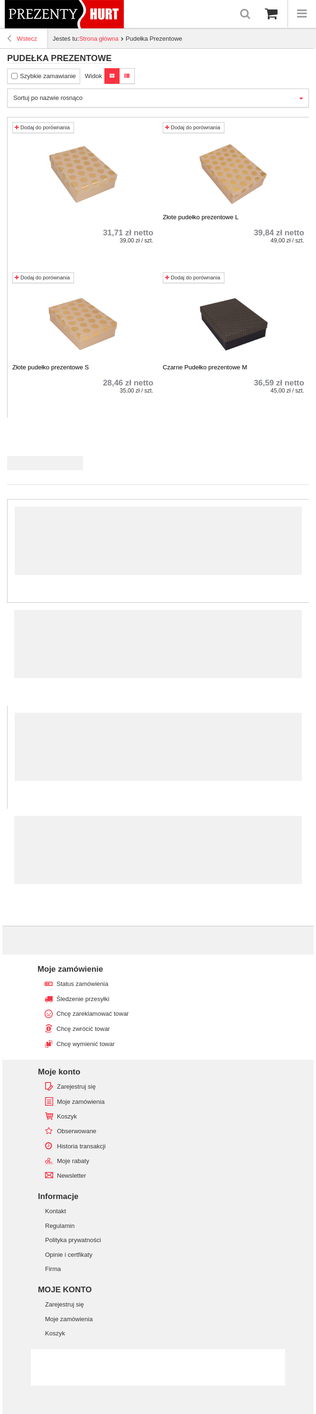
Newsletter (71, 1175)
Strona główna (99, 38)
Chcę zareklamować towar (92, 1013)
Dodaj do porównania (42, 127)
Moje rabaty (73, 1160)
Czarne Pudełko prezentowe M (205, 367)
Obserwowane (76, 1131)
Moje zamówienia (80, 1101)
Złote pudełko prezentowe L (201, 217)
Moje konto (59, 1071)
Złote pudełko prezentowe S (50, 367)
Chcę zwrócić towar (83, 1028)
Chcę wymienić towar (85, 1043)
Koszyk (67, 1116)
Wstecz (22, 40)
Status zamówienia (82, 983)
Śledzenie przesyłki (82, 998)
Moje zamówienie (70, 969)
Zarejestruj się (76, 1086)
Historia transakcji (81, 1146)
